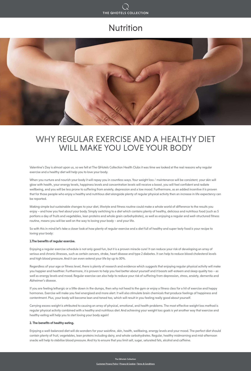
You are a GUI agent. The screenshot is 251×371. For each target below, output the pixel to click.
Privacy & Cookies (128, 364)
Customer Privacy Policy (107, 364)
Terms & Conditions (146, 364)
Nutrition (126, 28)
